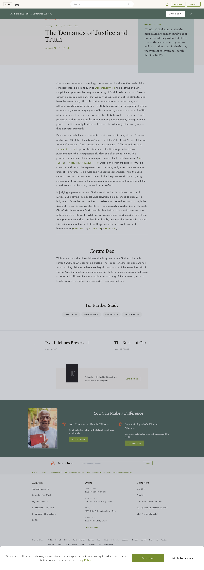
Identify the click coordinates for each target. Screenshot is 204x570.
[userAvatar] (167, 4)
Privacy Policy (83, 560)
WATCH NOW (175, 14)
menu (7, 4)
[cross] (191, 14)
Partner (178, 4)
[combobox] (98, 4)
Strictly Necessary (182, 558)
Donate (194, 4)
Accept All (148, 558)
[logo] (17, 4)
